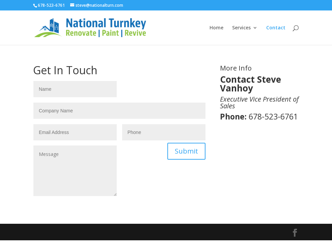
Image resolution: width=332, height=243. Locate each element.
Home (216, 28)
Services (241, 28)
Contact (275, 28)
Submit (186, 151)
